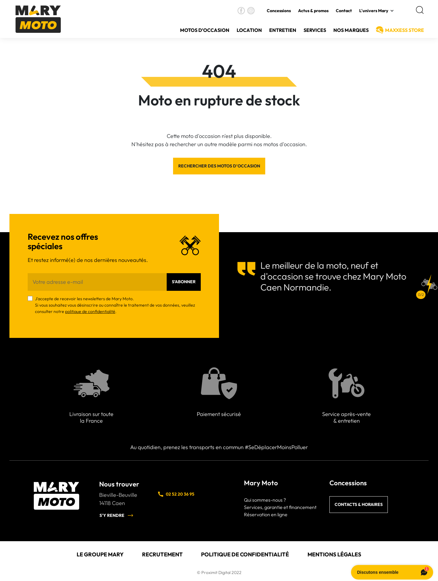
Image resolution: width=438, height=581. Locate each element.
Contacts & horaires (359, 504)
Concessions (279, 10)
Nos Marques (351, 30)
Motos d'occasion (204, 30)
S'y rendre (116, 515)
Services (315, 30)
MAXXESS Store (404, 30)
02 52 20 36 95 (176, 494)
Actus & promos (313, 10)
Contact (344, 10)
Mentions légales (334, 554)
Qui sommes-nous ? (265, 500)
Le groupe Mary (100, 554)
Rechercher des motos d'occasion (219, 166)
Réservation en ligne (265, 514)
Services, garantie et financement (280, 507)
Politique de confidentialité (245, 554)
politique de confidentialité (90, 311)
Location (249, 30)
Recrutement (162, 554)
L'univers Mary (373, 10)
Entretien (282, 30)
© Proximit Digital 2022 (219, 572)
